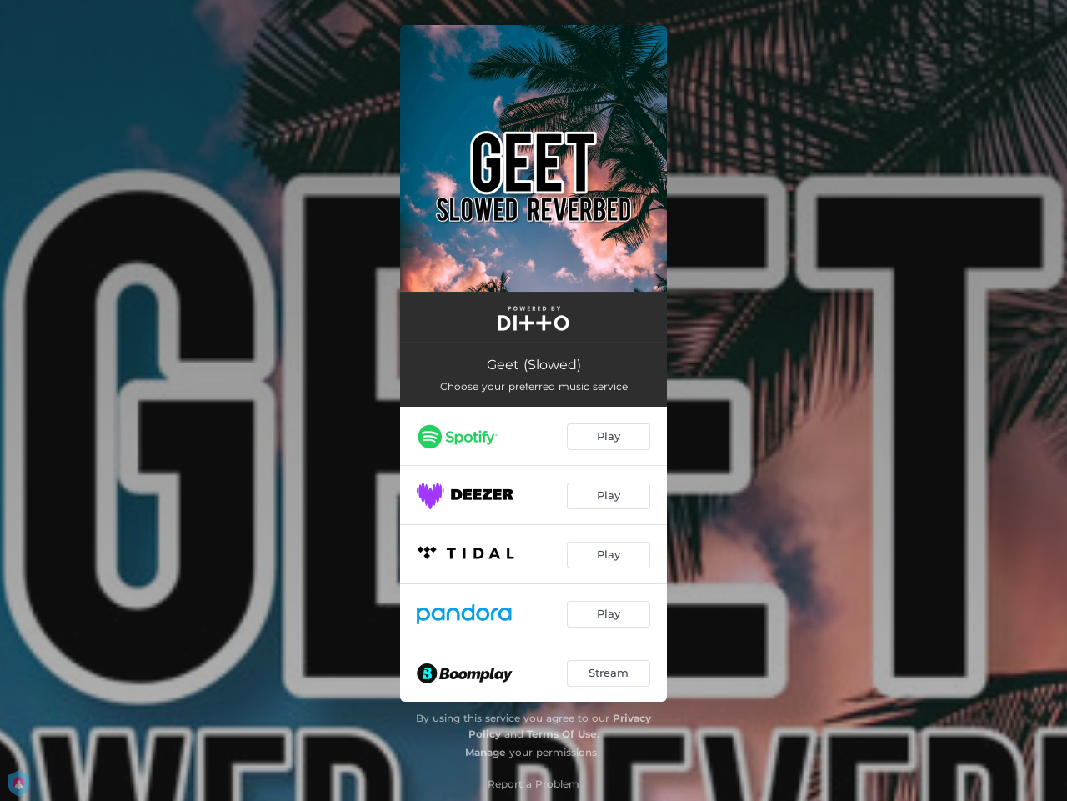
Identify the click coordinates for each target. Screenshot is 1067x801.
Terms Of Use (562, 734)
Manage (485, 752)
